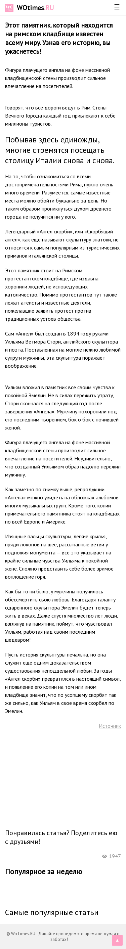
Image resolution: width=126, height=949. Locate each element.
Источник (110, 725)
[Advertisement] (63, 778)
